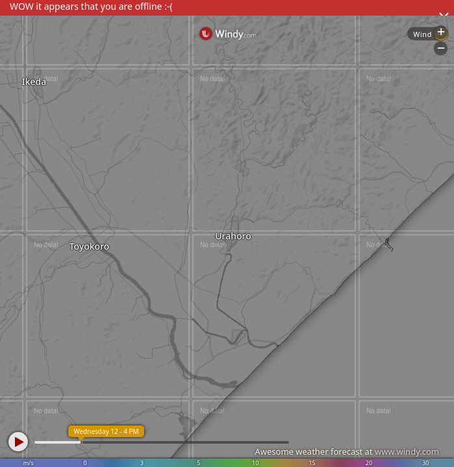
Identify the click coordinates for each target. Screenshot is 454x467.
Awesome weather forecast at (347, 451)
